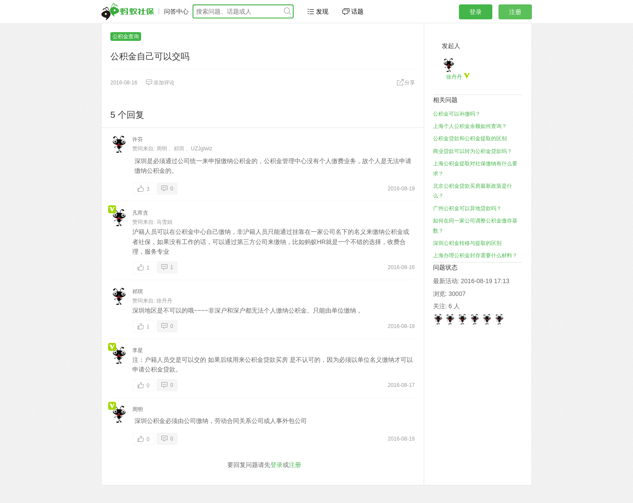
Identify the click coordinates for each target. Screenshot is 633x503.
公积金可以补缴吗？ (456, 114)
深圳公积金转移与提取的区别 (467, 243)
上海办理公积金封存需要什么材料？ (475, 255)
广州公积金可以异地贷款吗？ (467, 208)
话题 (353, 11)
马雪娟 (164, 222)
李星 (137, 350)
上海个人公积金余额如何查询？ (470, 126)
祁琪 (179, 149)
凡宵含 (140, 213)
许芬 (137, 139)
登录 (475, 11)
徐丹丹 (164, 301)
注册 (515, 11)
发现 (317, 11)
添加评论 (160, 83)
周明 (161, 149)
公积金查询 (126, 36)
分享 (406, 83)
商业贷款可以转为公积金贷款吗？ (472, 151)
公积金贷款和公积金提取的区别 (470, 138)
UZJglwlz (201, 149)
